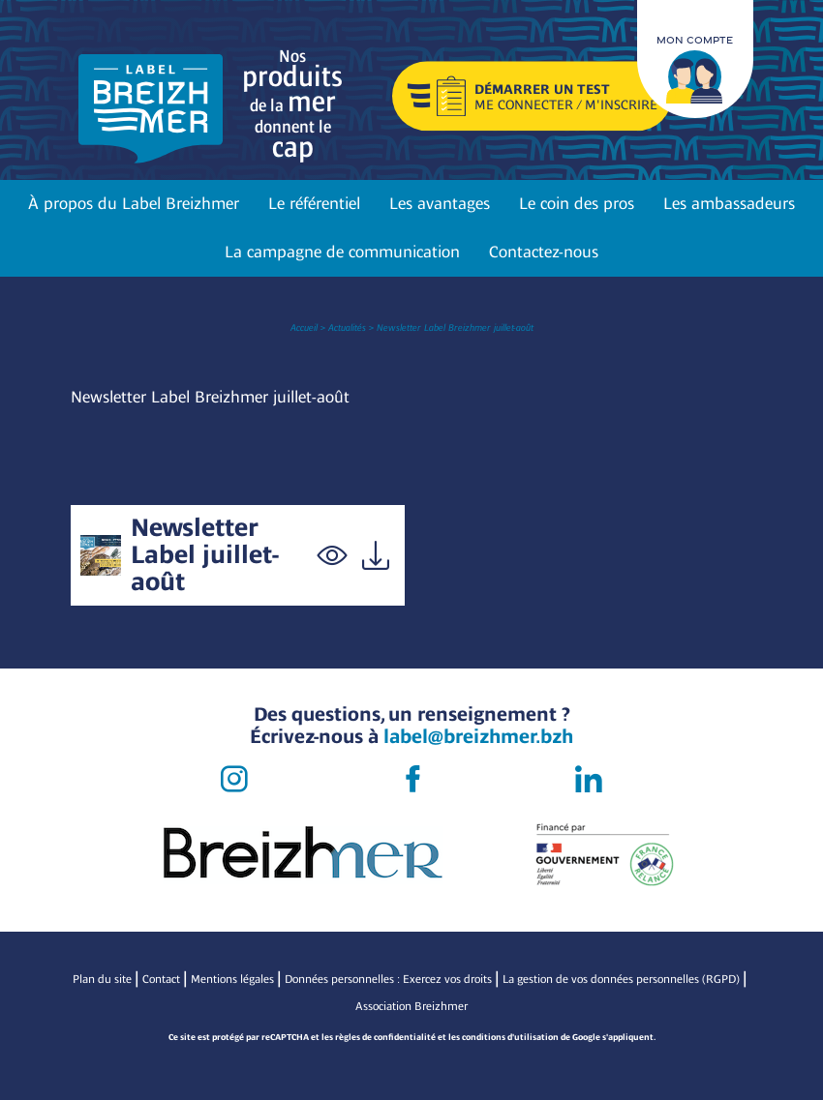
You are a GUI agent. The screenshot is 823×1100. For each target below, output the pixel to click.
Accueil (304, 327)
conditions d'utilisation (510, 1037)
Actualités (347, 327)
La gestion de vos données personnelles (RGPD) (621, 979)
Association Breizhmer (411, 1006)
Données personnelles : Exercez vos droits (388, 979)
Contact (161, 979)
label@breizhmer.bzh (478, 736)
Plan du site (102, 979)
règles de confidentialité (385, 1037)
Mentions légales (232, 979)
